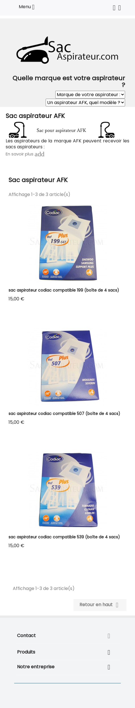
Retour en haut (100, 605)
